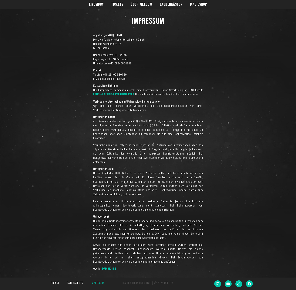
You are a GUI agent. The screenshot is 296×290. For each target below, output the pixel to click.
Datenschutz (75, 283)
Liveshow (96, 4)
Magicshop (198, 4)
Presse (55, 283)
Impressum (97, 283)
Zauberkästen (171, 4)
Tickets (117, 4)
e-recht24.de (109, 269)
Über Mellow (141, 4)
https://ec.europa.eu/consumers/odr (113, 94)
